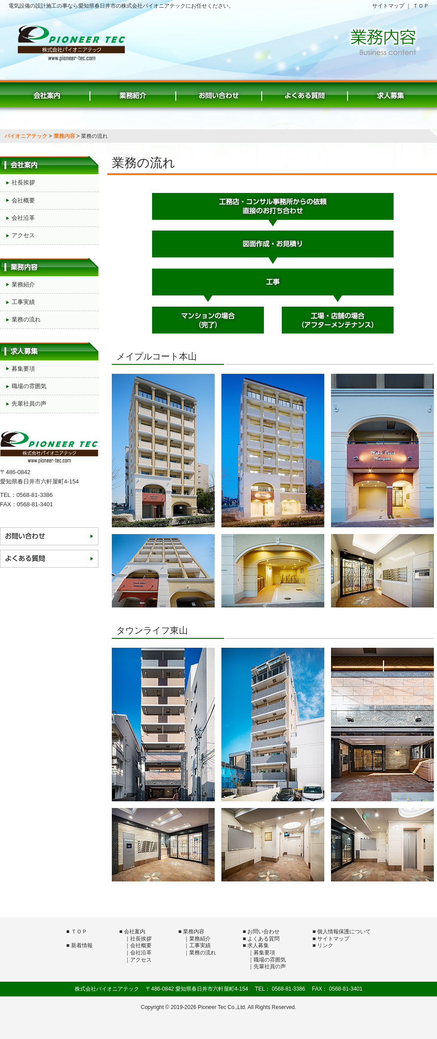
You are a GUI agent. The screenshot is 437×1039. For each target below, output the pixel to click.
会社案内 (47, 93)
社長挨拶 (23, 182)
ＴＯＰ (421, 6)
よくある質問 (305, 93)
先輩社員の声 (29, 403)
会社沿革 (23, 217)
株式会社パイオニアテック (71, 43)
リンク (325, 945)
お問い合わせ (219, 93)
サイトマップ (388, 6)
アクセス (23, 235)
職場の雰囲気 (29, 386)
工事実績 (23, 302)
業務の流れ (26, 319)
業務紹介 (133, 93)
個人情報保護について (344, 931)
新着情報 (82, 945)
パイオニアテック (25, 136)
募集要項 (23, 368)
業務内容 (64, 136)
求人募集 (390, 93)
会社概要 (23, 200)
